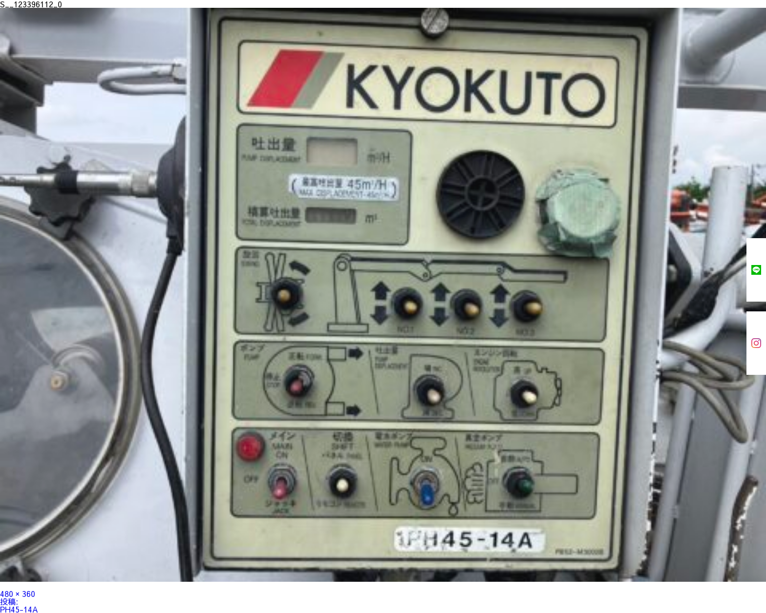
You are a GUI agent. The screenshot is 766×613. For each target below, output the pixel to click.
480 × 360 (17, 593)
